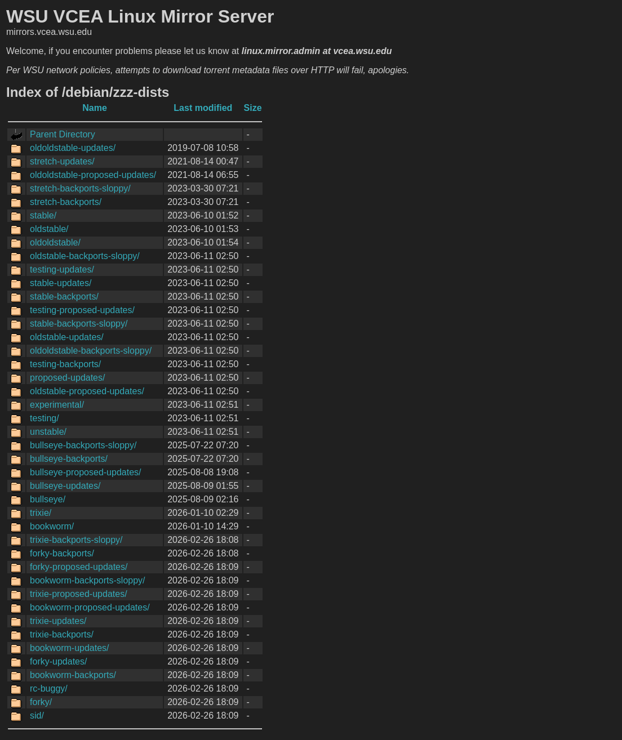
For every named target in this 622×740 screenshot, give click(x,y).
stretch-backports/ (65, 202)
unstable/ (48, 431)
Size (253, 108)
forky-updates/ (58, 661)
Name (94, 108)
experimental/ (57, 404)
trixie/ (40, 513)
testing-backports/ (65, 364)
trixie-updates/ (58, 621)
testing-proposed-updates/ (82, 310)
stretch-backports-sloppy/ (80, 188)
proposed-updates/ (67, 377)
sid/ (37, 715)
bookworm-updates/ (69, 648)
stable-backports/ (64, 296)
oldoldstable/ (55, 242)
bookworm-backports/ (73, 675)
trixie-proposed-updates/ (78, 594)
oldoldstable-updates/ (72, 148)
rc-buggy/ (49, 688)
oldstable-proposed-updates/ (87, 391)
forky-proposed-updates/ (78, 567)
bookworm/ (52, 526)
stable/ (43, 215)
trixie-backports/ (62, 634)
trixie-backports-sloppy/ (76, 540)
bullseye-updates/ (65, 486)
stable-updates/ (60, 283)
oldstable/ (49, 229)
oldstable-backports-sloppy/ (85, 256)
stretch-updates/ (62, 161)
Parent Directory (62, 134)
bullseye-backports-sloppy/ (83, 445)
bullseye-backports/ (69, 458)
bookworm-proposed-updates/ (90, 607)
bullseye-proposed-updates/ (85, 472)
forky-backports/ (62, 553)
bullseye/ (47, 499)
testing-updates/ (62, 269)
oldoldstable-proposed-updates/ (93, 175)
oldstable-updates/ (67, 337)
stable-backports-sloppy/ (78, 323)
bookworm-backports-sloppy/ (87, 580)
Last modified (203, 108)
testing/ (44, 418)
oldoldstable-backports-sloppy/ (91, 350)
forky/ (41, 702)
